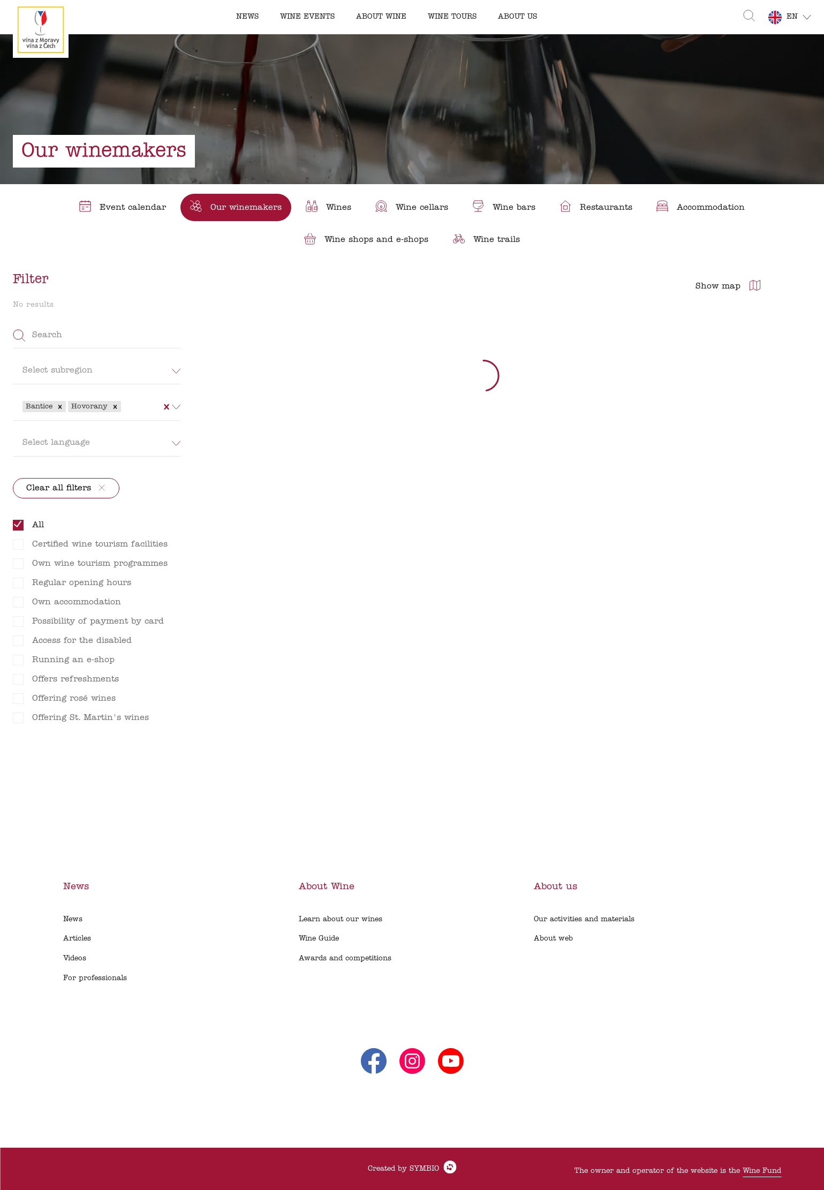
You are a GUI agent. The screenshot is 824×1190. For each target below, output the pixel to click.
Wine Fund (762, 1171)
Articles (77, 938)
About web (553, 938)
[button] (60, 407)
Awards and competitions (345, 958)
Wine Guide (319, 938)
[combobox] (124, 406)
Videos (74, 958)
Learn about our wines (340, 919)
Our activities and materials (584, 919)
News (72, 919)
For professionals (95, 978)
